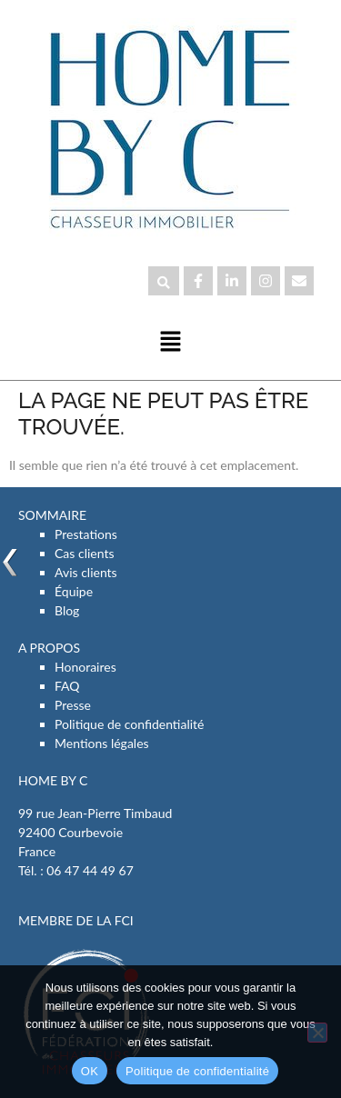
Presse (73, 705)
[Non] (317, 1033)
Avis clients (86, 572)
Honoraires (85, 666)
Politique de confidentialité (129, 724)
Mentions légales (102, 743)
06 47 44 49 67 (90, 870)
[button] (170, 342)
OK (89, 1071)
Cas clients (85, 553)
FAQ (67, 686)
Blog (67, 610)
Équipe (74, 591)
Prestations (86, 534)
